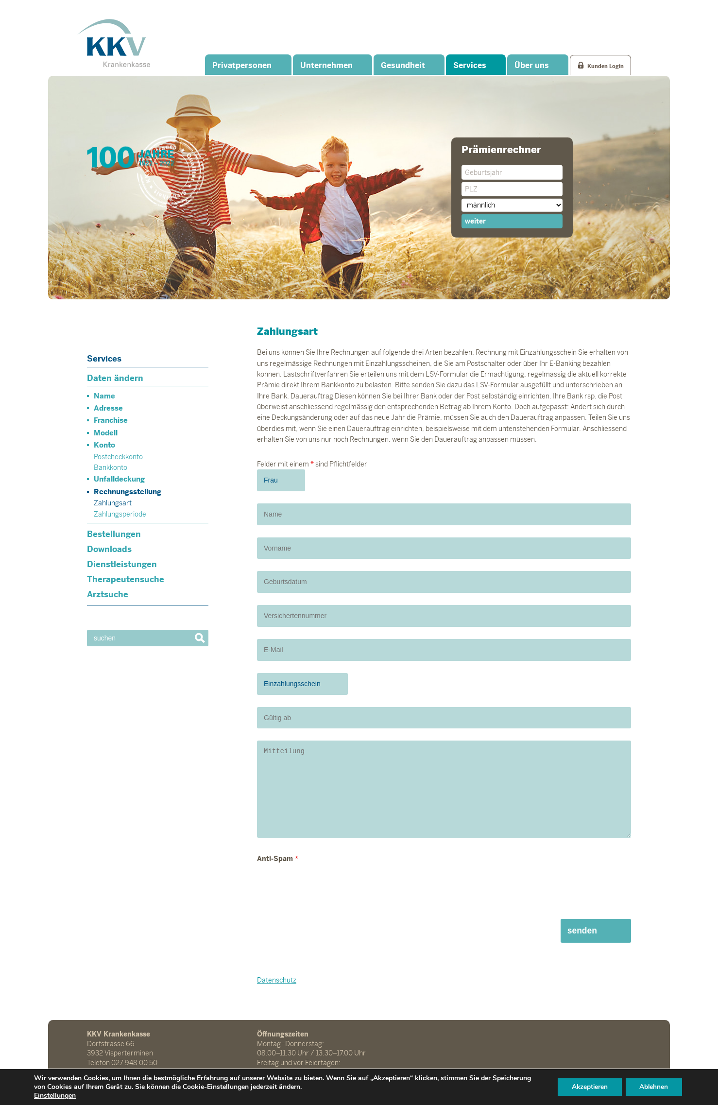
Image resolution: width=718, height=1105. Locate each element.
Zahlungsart (113, 503)
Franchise (111, 420)
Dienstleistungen (122, 564)
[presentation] (331, 888)
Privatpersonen (242, 65)
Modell (106, 432)
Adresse (108, 408)
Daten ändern (115, 378)
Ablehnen (652, 1086)
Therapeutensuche (125, 579)
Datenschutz (276, 980)
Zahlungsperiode (120, 514)
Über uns (531, 65)
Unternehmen (326, 65)
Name (104, 395)
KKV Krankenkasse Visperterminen (113, 43)
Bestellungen (114, 534)
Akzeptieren (586, 1086)
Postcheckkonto (118, 456)
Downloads (109, 549)
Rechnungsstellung (127, 491)
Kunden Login (605, 65)
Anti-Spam (277, 858)
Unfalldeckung (119, 478)
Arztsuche (107, 594)
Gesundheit (402, 65)
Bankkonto (110, 467)
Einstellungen (55, 1095)
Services (469, 65)
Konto (104, 444)
